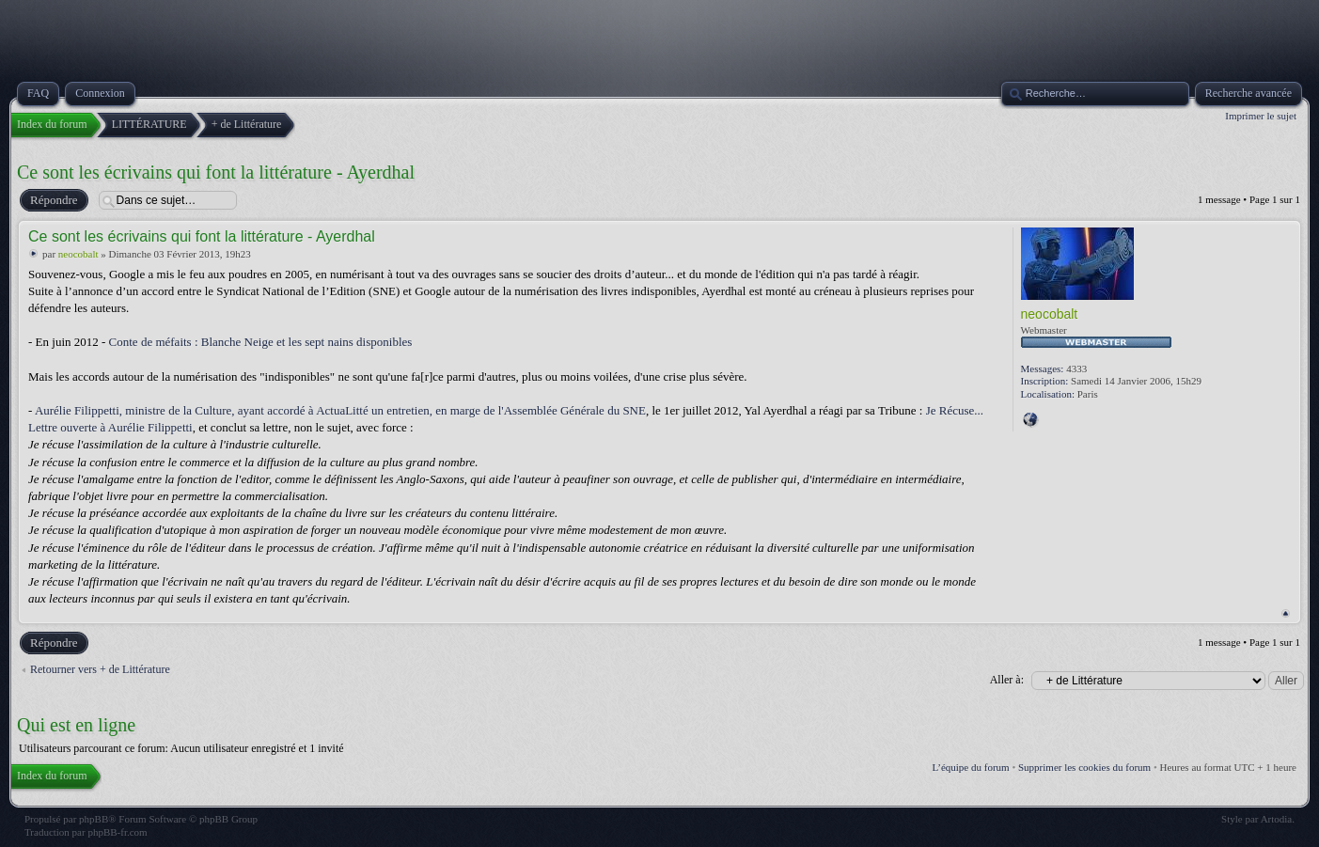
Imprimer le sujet (1260, 115)
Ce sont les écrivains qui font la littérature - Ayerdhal (216, 172)
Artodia (1277, 818)
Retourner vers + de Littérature (100, 669)
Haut (1285, 613)
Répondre (53, 200)
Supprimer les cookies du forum (1084, 767)
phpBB (93, 818)
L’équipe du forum (971, 767)
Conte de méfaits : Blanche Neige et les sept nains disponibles (261, 342)
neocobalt (78, 253)
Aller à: (1007, 679)
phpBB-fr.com (117, 832)
